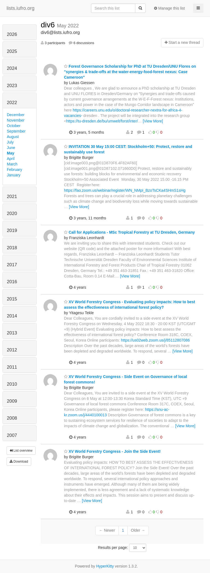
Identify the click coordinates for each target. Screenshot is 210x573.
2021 (12, 196)
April (10, 158)
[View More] (153, 121)
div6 (49, 25)
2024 (12, 68)
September (16, 131)
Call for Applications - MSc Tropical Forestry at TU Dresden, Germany (129, 232)
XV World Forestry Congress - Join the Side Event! (112, 451)
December (16, 115)
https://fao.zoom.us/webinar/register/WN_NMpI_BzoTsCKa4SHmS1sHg (124, 190)
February (14, 169)
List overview (21, 450)
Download (19, 461)
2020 (12, 213)
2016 (12, 281)
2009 (12, 401)
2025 (12, 51)
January (14, 175)
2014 (12, 316)
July (10, 142)
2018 (12, 247)
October (14, 126)
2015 (12, 299)
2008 (12, 418)
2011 (12, 367)
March (12, 164)
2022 (12, 102)
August (13, 136)
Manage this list (169, 8)
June (11, 147)
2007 (12, 435)
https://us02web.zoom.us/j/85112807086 (155, 340)
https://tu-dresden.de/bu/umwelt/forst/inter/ (102, 121)
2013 (12, 333)
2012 (12, 350)
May (10, 153)
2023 (12, 85)
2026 (12, 34)
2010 (12, 384)
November (16, 120)
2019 (12, 230)
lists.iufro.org (20, 8)
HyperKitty (105, 566)
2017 (12, 264)
